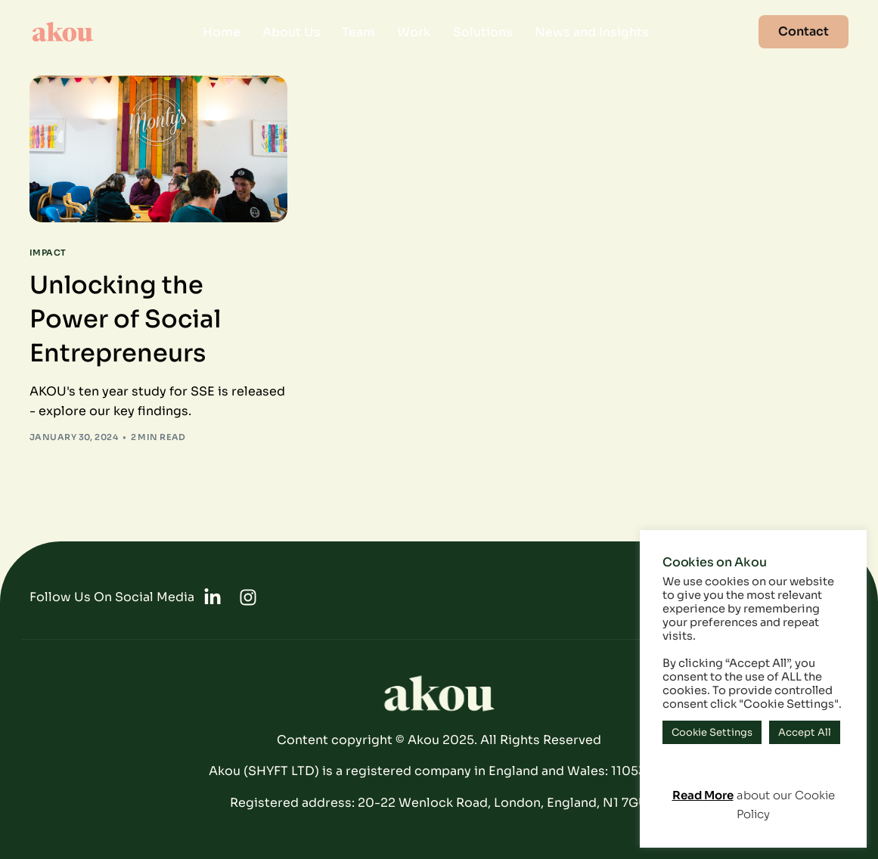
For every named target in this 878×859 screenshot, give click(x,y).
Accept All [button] (804, 732)
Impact (48, 253)
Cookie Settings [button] (712, 732)
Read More (703, 795)
